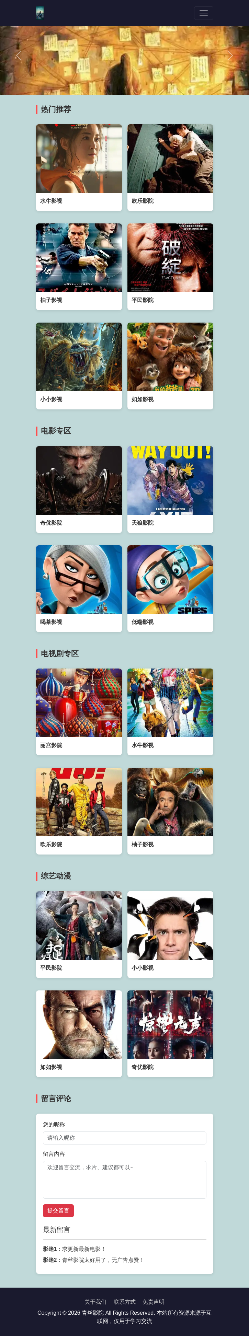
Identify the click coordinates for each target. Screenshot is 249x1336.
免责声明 (154, 1302)
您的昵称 (54, 1124)
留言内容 (54, 1154)
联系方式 (125, 1302)
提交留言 (58, 1210)
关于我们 (95, 1302)
